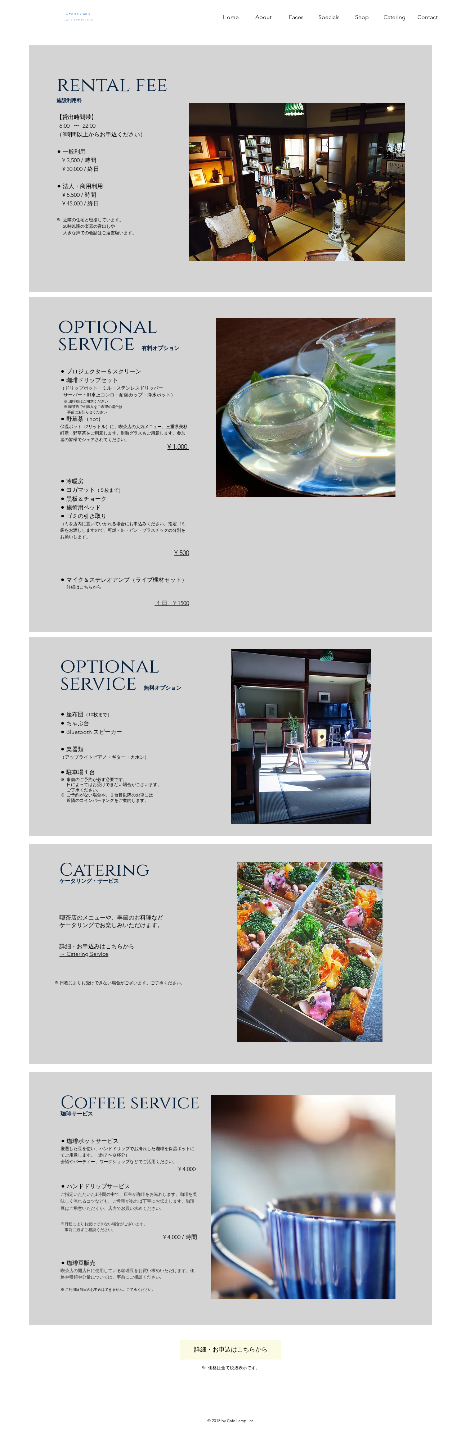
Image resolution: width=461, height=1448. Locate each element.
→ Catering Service (83, 953)
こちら (86, 587)
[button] (329, 17)
